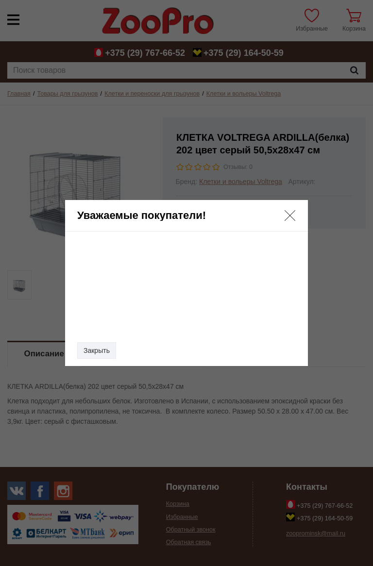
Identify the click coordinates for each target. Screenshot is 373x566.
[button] (290, 215)
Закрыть (97, 350)
